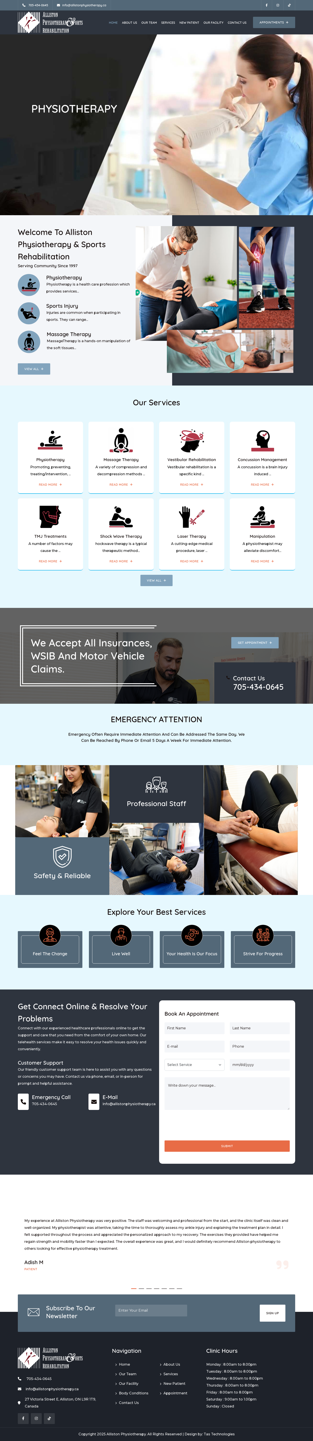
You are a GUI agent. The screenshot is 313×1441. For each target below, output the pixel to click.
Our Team (149, 23)
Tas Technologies (219, 1434)
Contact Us (237, 23)
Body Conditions (133, 1393)
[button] (134, 1288)
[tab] (50, 949)
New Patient (189, 23)
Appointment (175, 1393)
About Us (129, 23)
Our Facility (213, 23)
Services (168, 23)
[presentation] (198, 1124)
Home (113, 23)
